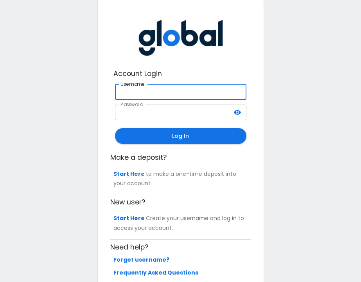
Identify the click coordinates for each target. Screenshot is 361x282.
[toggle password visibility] (237, 112)
